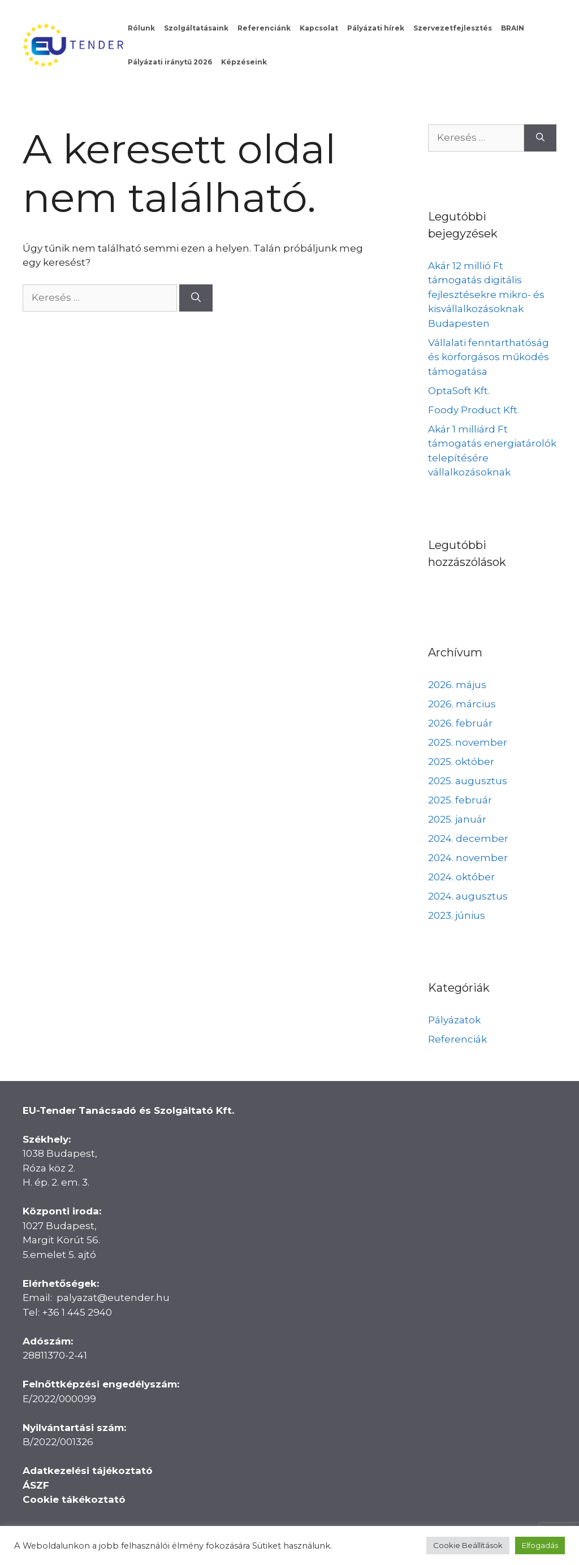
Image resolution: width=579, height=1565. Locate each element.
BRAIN (512, 28)
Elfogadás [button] (540, 1545)
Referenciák (457, 1039)
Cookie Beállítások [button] (468, 1545)
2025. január (457, 819)
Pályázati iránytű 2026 (170, 62)
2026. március (462, 704)
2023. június (456, 915)
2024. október (461, 877)
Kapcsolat (319, 28)
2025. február (460, 800)
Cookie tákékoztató (74, 1499)
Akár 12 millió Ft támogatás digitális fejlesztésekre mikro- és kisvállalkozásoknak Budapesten (486, 294)
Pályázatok (454, 1020)
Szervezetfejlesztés (452, 28)
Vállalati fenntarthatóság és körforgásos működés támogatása (488, 357)
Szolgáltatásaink (196, 28)
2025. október (461, 761)
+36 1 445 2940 (77, 1312)
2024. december (468, 838)
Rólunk (141, 28)
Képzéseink (244, 62)
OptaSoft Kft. (459, 390)
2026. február (460, 723)
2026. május (457, 684)
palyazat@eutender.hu (113, 1297)
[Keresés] (196, 298)
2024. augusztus (468, 896)
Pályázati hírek (375, 28)
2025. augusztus (467, 780)
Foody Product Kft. (473, 410)
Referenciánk (264, 28)
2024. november (468, 857)
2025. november (467, 742)
